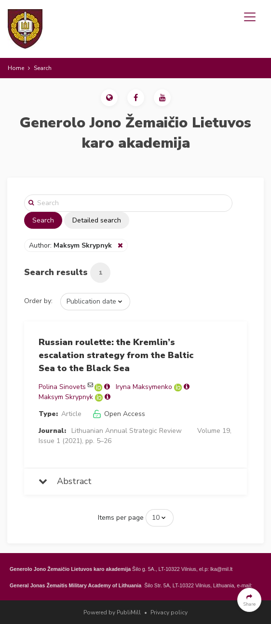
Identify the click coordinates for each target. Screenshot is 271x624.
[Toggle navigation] (249, 17)
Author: (71, 245)
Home (16, 68)
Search (43, 220)
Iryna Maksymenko (144, 386)
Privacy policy (169, 612)
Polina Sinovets (62, 386)
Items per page (121, 517)
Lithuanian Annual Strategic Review (126, 430)
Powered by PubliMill (112, 612)
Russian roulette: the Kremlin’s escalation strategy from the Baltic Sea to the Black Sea (116, 355)
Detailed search (96, 220)
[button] (109, 97)
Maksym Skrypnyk (66, 397)
